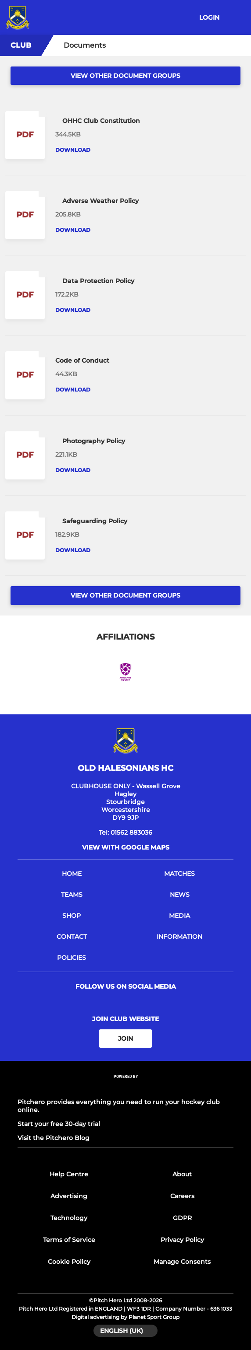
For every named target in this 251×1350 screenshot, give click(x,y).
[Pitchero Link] (125, 1088)
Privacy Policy (182, 1240)
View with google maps (125, 847)
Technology (68, 1218)
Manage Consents (182, 1262)
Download (72, 150)
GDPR (182, 1218)
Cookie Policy (69, 1262)
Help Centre (69, 1174)
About (182, 1174)
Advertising (68, 1196)
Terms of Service (69, 1240)
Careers (182, 1196)
